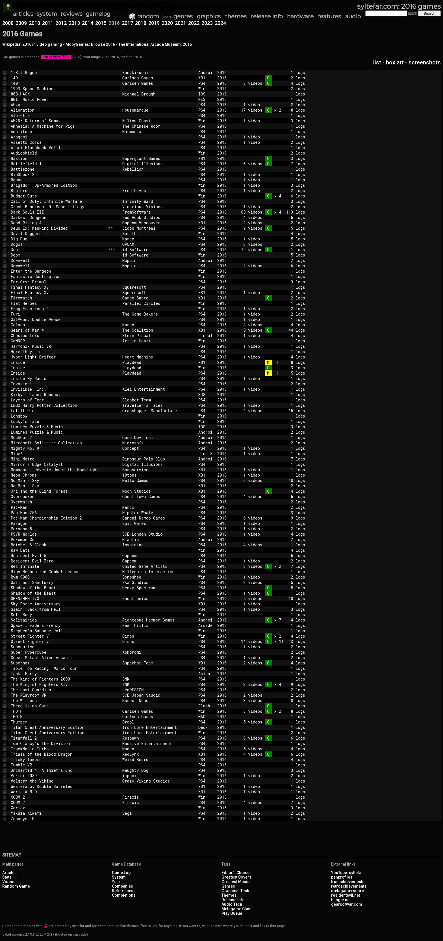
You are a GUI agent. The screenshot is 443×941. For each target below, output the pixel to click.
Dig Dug (58, 239)
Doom (58, 249)
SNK (158, 679)
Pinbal (205, 335)
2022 (193, 23)
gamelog (98, 13)
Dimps (158, 636)
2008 (8, 23)
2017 (127, 23)
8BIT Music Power (58, 99)
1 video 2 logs (270, 104)
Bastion (58, 158)
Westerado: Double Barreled (58, 786)
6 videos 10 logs (270, 480)
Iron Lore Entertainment (158, 727)
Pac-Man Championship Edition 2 (58, 518)
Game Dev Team (158, 437)
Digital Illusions (158, 163)
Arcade (205, 625)
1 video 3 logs (270, 120)
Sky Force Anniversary (58, 604)
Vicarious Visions (158, 206)
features (329, 16)
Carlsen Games (158, 78)
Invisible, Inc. (58, 389)
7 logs (270, 459)
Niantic (158, 539)
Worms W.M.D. (58, 791)
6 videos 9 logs (270, 518)
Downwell (58, 260)
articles (23, 13)
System (119, 877)
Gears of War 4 (58, 330)
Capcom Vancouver (158, 222)
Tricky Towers (58, 759)
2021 (180, 23)
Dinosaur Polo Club (158, 459)
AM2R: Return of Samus (58, 120)
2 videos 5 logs (270, 582)
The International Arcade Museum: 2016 (155, 44)
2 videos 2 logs (270, 222)
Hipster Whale (158, 512)
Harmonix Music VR (58, 346)
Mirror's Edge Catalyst (58, 464)
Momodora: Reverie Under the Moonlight (58, 469)
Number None (158, 700)
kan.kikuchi (158, 72)
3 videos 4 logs (270, 83)
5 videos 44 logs (270, 330)
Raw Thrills (158, 625)
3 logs (270, 158)
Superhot (58, 663)
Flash (205, 706)
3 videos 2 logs (270, 244)
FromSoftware (158, 212)
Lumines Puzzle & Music (58, 426)
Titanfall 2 (58, 738)
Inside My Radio (58, 378)
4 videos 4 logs (270, 324)
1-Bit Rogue (58, 72)
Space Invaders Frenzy (58, 625)
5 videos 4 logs (270, 748)
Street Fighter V (58, 636)
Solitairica (58, 620)
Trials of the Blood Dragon (58, 754)
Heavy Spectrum (158, 587)
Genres (228, 886)
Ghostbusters (58, 335)
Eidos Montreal (158, 228)
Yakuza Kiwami (58, 813)
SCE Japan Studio (158, 695)
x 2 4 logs (270, 636)
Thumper (58, 722)
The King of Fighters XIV (58, 684)
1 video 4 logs (270, 335)
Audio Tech (232, 904)
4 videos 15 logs (270, 410)
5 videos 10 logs (270, 598)
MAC (205, 716)
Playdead (158, 362)
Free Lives (158, 190)
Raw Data (58, 550)
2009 (21, 23)
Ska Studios (158, 582)
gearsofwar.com (346, 904)
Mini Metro (58, 459)
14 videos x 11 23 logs (270, 641)
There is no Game (58, 706)
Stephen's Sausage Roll (58, 630)
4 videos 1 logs (270, 544)
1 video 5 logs (270, 239)
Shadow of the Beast (58, 587)
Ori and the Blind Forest (58, 491)
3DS (205, 394)
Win (205, 88)
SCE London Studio (158, 534)
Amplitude (58, 131)
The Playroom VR (58, 695)
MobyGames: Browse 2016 (90, 44)
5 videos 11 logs (270, 722)
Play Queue (232, 913)
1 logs (270, 72)
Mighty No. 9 (58, 448)
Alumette (58, 115)
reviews (71, 13)
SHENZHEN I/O (58, 598)
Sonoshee (158, 577)
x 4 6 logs (270, 196)
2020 (167, 23)
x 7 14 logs (270, 620)
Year (116, 881)
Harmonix (158, 131)
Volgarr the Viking (58, 781)
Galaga (58, 324)
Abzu (58, 104)
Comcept (158, 448)
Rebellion (158, 169)
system (47, 13)
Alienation (58, 110)
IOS (205, 94)
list (377, 62)
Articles (9, 872)
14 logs (270, 491)
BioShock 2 (58, 174)
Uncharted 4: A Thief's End (58, 770)
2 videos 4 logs (270, 663)
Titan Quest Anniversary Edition (58, 727)
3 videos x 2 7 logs (270, 566)
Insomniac (158, 544)
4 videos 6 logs (270, 217)
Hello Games (158, 480)
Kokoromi (158, 652)
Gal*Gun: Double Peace (58, 319)
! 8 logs (270, 362)
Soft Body (58, 614)
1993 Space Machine (58, 88)
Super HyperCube (58, 652)
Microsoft (158, 442)
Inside (58, 362)
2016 (222, 72)
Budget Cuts (58, 196)
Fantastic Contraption (58, 276)
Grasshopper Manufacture (158, 410)
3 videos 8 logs (270, 700)
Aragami (58, 137)
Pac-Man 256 (58, 512)
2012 (61, 23)
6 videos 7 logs (270, 163)
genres (183, 16)
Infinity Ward (158, 201)
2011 (47, 23)
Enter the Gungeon (58, 271)
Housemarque (158, 110)
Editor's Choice (235, 872)
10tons (158, 475)
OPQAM (158, 244)
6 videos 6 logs (270, 738)
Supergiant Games (158, 158)
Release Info (233, 899)
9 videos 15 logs (270, 228)
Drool (158, 722)
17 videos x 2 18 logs (270, 110)
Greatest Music (235, 881)
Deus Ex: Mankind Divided (58, 228)
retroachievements (348, 886)
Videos (9, 881)
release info (267, 16)
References (122, 890)
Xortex (58, 807)
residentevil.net (345, 895)
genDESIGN (158, 689)
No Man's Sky (58, 480)
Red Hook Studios (158, 217)
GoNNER (58, 341)
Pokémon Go (58, 539)
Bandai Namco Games (158, 518)
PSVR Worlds (58, 534)
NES (205, 99)
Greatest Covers (236, 877)
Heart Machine (158, 357)
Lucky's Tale (58, 421)
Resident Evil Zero (58, 561)
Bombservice (158, 469)
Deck (205, 727)
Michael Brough (158, 94)
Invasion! (58, 383)
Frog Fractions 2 (58, 308)
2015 (101, 23)
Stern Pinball (158, 335)
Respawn (158, 738)
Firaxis (158, 797)
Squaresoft (158, 287)
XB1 (205, 78)
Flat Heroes (58, 303)
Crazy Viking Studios (158, 781)
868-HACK (58, 94)
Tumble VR (58, 765)
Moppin (158, 260)
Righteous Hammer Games (158, 620)
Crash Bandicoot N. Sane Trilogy (58, 206)
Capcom (158, 555)
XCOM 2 (58, 797)
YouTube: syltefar (347, 872)
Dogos (58, 244)
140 (58, 78)
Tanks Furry (58, 673)
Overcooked (58, 496)
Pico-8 (205, 453)
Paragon (58, 523)
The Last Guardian (58, 689)
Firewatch (58, 298)
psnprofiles (341, 877)
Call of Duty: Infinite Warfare (58, 201)
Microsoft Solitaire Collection (58, 442)
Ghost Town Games (158, 496)
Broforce (58, 190)
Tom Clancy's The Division (58, 743)
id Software (158, 249)
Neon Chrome (58, 475)
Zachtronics (158, 598)
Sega (158, 813)
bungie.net (341, 899)
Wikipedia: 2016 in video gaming (32, 44)
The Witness (58, 700)
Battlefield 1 (58, 163)
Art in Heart (158, 341)
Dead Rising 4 (58, 222)
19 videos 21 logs (270, 249)
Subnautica (58, 646)
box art (395, 62)
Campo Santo (158, 298)
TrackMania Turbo (58, 748)
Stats (7, 877)
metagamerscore (347, 890)
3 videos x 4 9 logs (270, 684)
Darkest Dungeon (58, 217)
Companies (122, 886)
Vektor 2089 (58, 775)
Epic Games (158, 523)
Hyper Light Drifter (58, 357)
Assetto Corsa (58, 142)
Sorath (158, 233)
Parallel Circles (158, 303)
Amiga (205, 673)
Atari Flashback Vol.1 (58, 147)
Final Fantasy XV (58, 287)
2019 (154, 23)
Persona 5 (58, 528)
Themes (229, 895)
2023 (207, 23)
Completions (124, 895)
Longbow (58, 416)
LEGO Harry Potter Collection (58, 405)
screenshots (425, 62)
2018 (140, 23)
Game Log (121, 872)
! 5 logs (270, 373)
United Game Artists (158, 566)
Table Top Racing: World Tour (58, 668)
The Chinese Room (158, 126)
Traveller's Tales (158, 405)
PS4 (205, 83)
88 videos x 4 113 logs (270, 212)
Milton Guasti (158, 120)
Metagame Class (237, 909)
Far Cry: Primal (58, 281)
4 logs (270, 233)
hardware (300, 16)
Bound (58, 179)
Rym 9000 (58, 577)
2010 (34, 23)
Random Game (16, 886)
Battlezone (58, 169)
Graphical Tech (235, 890)
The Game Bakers (158, 314)
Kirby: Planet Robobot (58, 394)
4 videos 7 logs (270, 802)
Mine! (58, 453)
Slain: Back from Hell (58, 609)
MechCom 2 (58, 437)
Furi (58, 314)
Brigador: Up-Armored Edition (58, 185)
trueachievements (347, 881)
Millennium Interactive (158, 571)
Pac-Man (58, 507)
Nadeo (158, 748)
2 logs (270, 78)
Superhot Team (158, 663)
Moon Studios (158, 491)
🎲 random (144, 16)
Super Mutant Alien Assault (58, 657)
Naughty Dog (158, 770)
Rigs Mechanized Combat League (58, 571)
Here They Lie (58, 351)
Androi (205, 72)
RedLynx (158, 754)
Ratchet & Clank (58, 544)
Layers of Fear (58, 400)
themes (236, 16)
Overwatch (58, 502)
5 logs (270, 255)
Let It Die (58, 410)
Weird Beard (158, 759)
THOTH (58, 711)
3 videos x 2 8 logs (270, 711)
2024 (220, 23)
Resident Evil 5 (58, 555)
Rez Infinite (58, 566)
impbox (158, 775)
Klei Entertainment (158, 389)
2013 (74, 23)
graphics (209, 16)
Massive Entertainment (158, 743)
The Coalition (158, 330)
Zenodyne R (58, 818)
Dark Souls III (58, 212)
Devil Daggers (58, 233)
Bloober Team (158, 400)
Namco (158, 239)
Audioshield (58, 153)
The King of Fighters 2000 (58, 679)
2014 (87, 23)
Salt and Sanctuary (58, 582)
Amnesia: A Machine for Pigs (58, 126)
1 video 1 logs (270, 137)
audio (353, 16)
